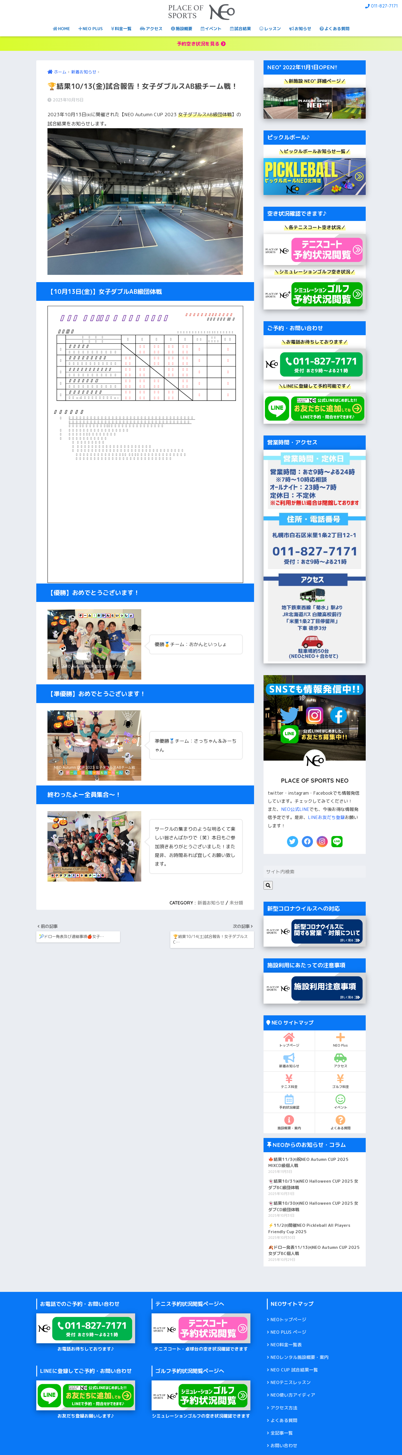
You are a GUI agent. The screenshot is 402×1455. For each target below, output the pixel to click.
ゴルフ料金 (340, 1081)
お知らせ (300, 29)
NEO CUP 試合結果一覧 (294, 1370)
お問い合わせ (284, 1445)
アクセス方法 (284, 1408)
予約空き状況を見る (201, 44)
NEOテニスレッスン (291, 1382)
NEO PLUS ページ (288, 1332)
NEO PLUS (90, 29)
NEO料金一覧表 (286, 1345)
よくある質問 (335, 29)
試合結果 (240, 29)
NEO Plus (340, 1039)
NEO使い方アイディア (293, 1395)
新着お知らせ (211, 903)
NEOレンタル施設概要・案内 (300, 1357)
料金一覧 (121, 29)
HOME (61, 29)
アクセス (151, 29)
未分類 (236, 903)
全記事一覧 (282, 1433)
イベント (211, 29)
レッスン (270, 29)
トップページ (289, 1039)
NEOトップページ (288, 1319)
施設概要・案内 (289, 1122)
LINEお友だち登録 (326, 817)
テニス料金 (289, 1081)
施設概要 (181, 29)
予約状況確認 (289, 1101)
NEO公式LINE (295, 809)
